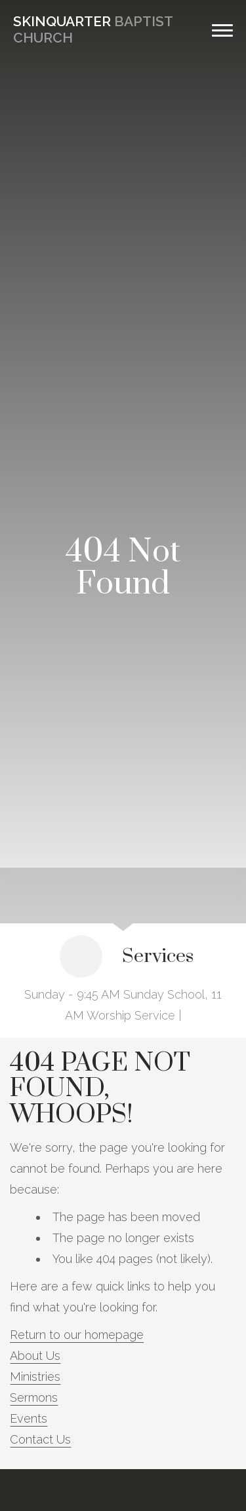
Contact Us (40, 1439)
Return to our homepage (77, 1335)
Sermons (34, 1397)
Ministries (35, 1376)
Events (28, 1418)
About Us (35, 1355)
